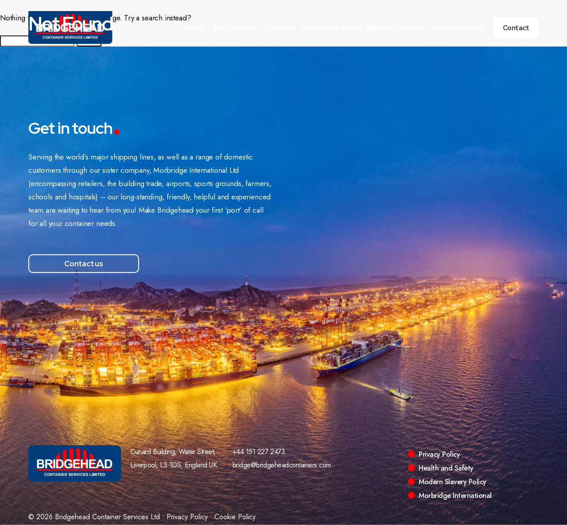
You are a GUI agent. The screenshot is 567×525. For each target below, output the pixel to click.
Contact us (83, 263)
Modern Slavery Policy (452, 482)
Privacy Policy (439, 454)
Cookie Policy (235, 517)
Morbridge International (455, 495)
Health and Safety (446, 468)
